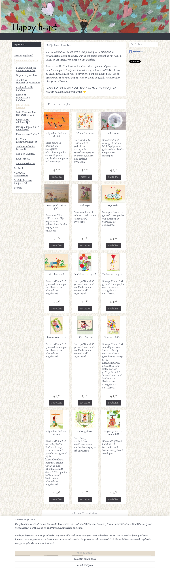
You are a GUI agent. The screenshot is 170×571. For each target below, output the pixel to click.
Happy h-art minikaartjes (23, 121)
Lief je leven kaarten (22, 106)
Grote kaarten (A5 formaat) (25, 148)
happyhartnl (136, 51)
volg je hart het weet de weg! (57, 134)
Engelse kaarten (25, 154)
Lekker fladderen (85, 133)
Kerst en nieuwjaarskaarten (26, 140)
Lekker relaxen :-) (56, 337)
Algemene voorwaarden (21, 174)
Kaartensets (23, 158)
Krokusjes (85, 205)
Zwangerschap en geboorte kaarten (26, 69)
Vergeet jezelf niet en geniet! (113, 433)
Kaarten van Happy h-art (26, 62)
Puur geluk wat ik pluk (56, 207)
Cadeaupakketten (25, 163)
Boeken (18, 187)
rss (81, 566)
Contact (18, 168)
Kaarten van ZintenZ (27, 134)
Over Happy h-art (23, 55)
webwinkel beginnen (89, 566)
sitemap (75, 566)
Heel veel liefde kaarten (24, 89)
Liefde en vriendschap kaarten (23, 97)
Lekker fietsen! (85, 337)
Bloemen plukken (113, 337)
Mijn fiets (113, 205)
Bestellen (57, 177)
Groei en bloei (56, 274)
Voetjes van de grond (113, 274)
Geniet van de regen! (85, 274)
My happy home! (85, 431)
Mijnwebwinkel (109, 566)
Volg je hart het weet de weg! (56, 433)
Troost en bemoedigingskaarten (28, 81)
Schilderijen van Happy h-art (23, 182)
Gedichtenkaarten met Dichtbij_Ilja (26, 113)
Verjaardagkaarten (26, 75)
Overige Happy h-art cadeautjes (27, 128)
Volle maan (113, 133)
